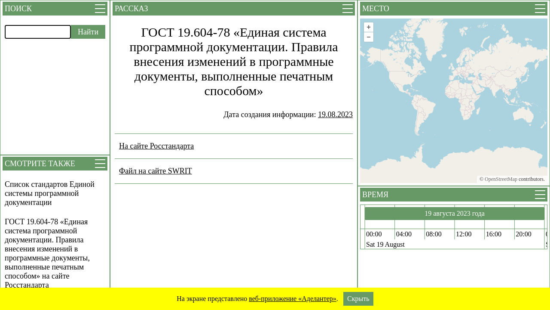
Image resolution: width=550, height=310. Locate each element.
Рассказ (131, 8)
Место (375, 8)
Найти (88, 32)
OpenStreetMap (501, 179)
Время (375, 194)
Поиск (18, 8)
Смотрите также (40, 163)
